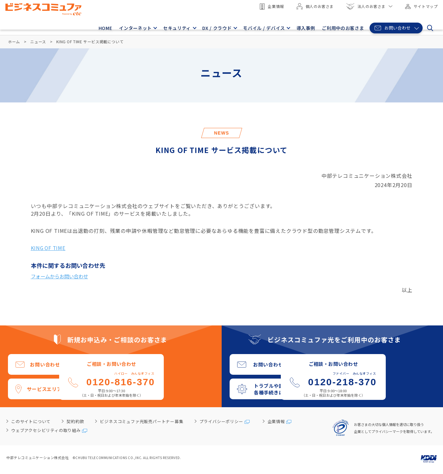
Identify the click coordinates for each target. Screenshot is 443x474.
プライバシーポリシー (221, 422)
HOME (100, 26)
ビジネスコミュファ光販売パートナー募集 (141, 422)
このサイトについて (31, 422)
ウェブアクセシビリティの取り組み (46, 431)
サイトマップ (420, 6)
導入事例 (305, 26)
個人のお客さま (313, 6)
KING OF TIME (49, 248)
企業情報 (271, 6)
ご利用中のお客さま (341, 26)
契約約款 (75, 422)
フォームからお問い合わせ (61, 276)
